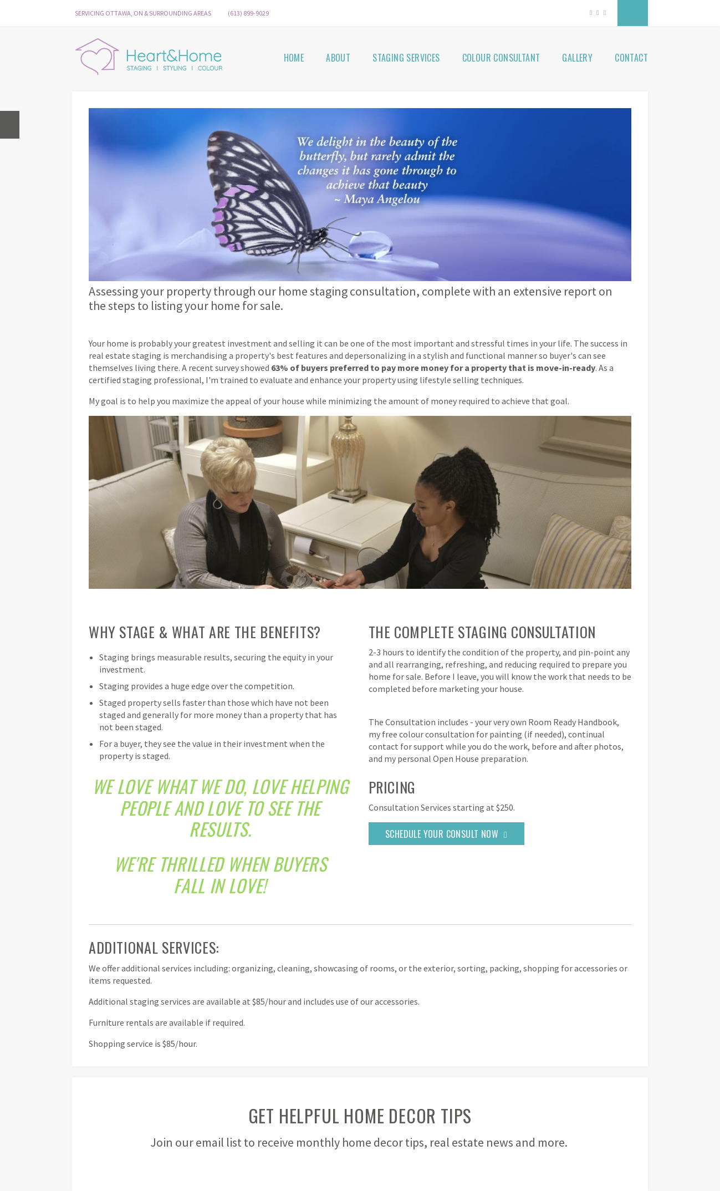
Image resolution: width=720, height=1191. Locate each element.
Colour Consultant (501, 57)
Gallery (577, 57)
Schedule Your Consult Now (441, 834)
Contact (631, 57)
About (338, 57)
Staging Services (406, 57)
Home (294, 57)
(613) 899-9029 (248, 13)
